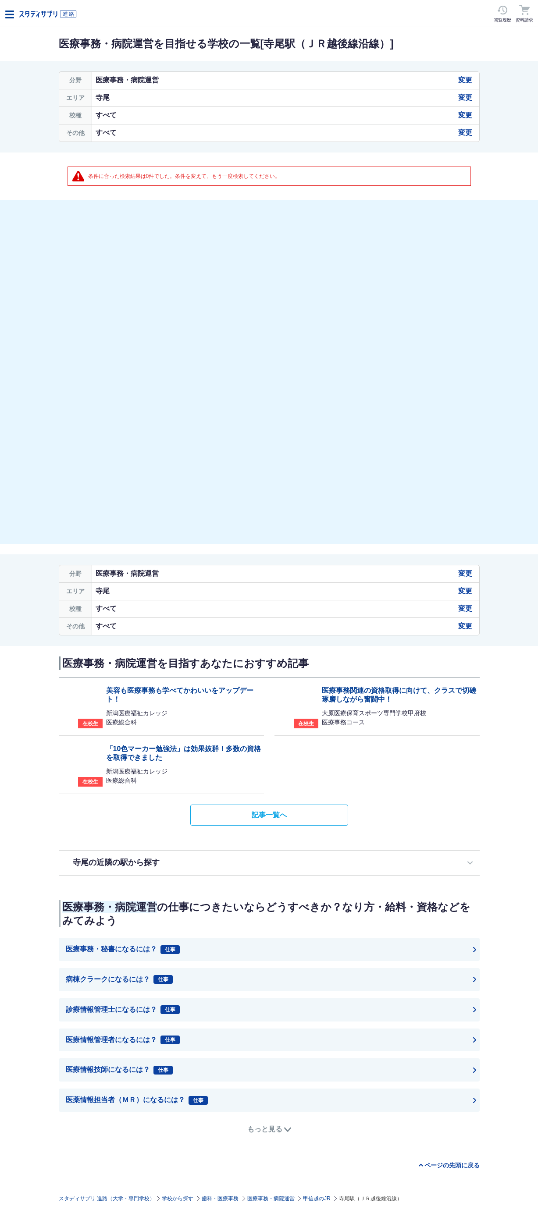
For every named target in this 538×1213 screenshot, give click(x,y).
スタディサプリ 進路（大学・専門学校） (107, 1198)
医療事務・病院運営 (271, 1198)
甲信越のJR (317, 1198)
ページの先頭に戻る (452, 1165)
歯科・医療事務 (220, 1198)
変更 (465, 80)
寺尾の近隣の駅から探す (116, 862)
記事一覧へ (269, 815)
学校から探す (177, 1198)
